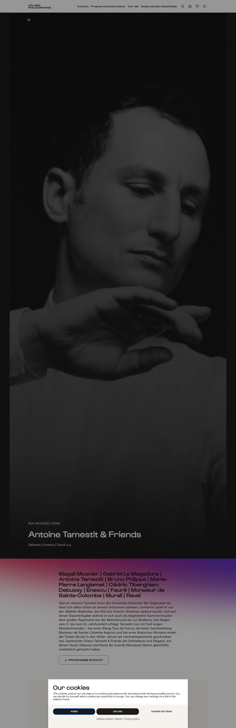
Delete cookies (105, 719)
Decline (117, 711)
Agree (74, 711)
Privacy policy (132, 719)
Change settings (161, 711)
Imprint (119, 719)
